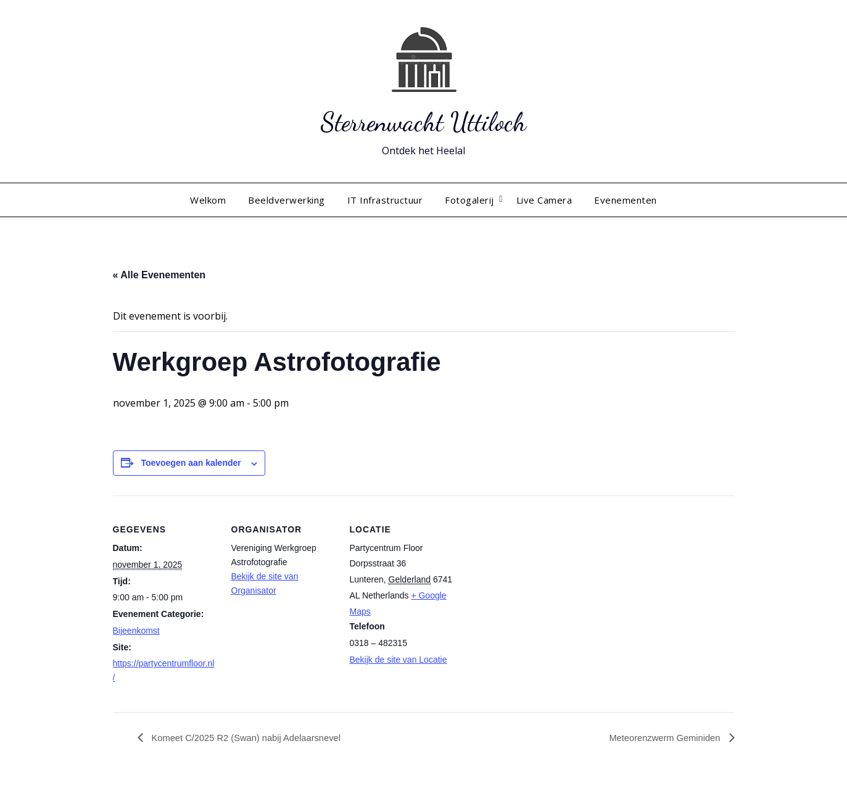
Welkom (208, 200)
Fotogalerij (469, 200)
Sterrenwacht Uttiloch (424, 120)
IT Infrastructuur (385, 200)
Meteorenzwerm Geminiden (661, 738)
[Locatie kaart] (533, 580)
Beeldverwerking (286, 200)
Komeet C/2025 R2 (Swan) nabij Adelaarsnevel (253, 738)
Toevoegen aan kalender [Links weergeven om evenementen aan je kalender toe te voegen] (191, 463)
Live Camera (544, 200)
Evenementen (625, 200)
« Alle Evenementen (159, 275)
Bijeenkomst (136, 631)
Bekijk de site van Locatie (398, 660)
